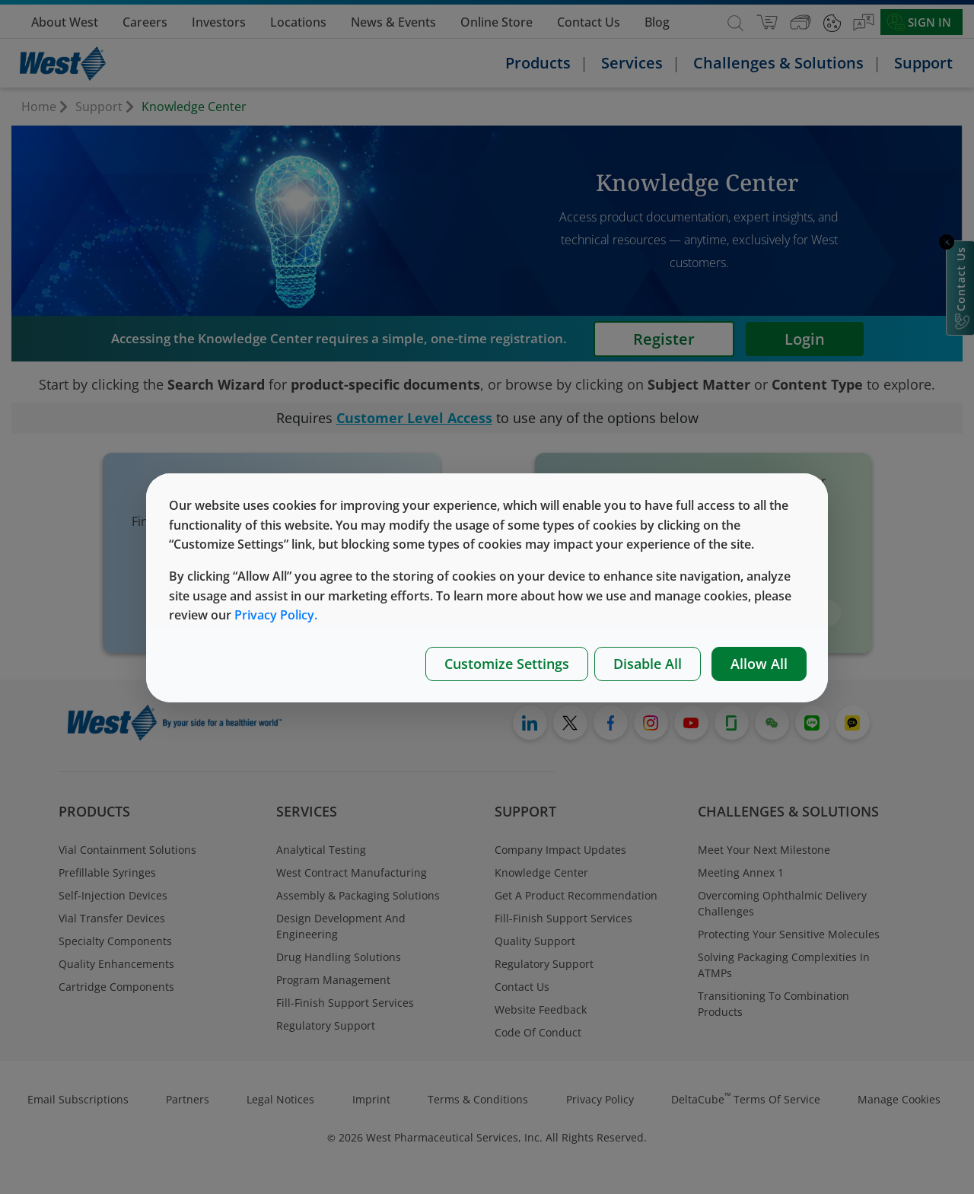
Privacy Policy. (275, 615)
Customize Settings (506, 663)
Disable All (647, 663)
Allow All (759, 663)
